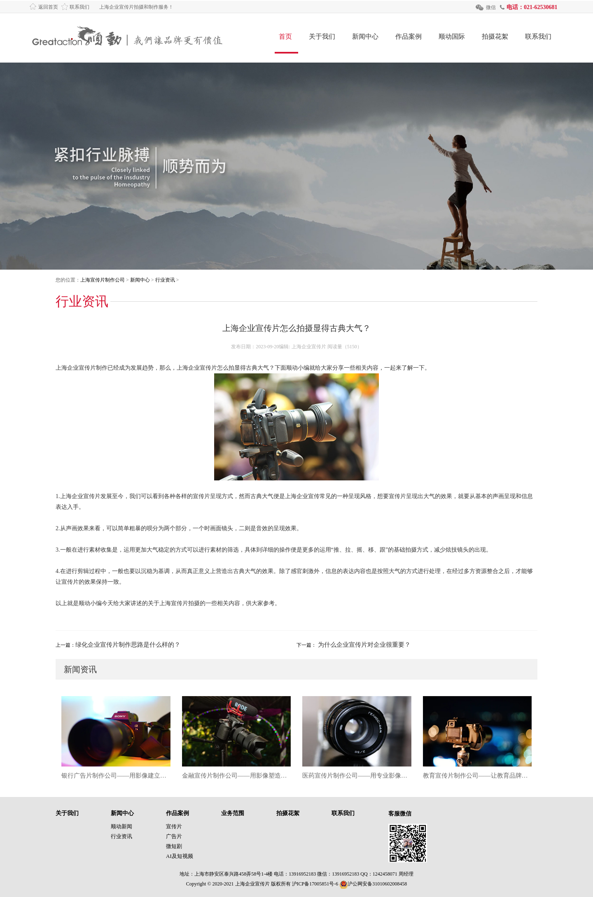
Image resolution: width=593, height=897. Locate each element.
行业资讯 (165, 280)
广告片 (174, 836)
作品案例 (408, 36)
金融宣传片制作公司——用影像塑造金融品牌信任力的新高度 (236, 775)
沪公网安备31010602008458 (373, 884)
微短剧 (174, 846)
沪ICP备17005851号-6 (315, 884)
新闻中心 (365, 36)
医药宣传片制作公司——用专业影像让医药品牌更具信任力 (356, 775)
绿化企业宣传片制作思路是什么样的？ (127, 644)
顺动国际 (452, 36)
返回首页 (48, 7)
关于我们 (322, 36)
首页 (285, 36)
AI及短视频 (179, 856)
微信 (491, 7)
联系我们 (79, 7)
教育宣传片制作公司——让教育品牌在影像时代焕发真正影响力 (477, 775)
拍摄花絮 (495, 36)
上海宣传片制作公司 (102, 280)
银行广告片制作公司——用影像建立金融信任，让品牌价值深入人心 (115, 775)
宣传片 (174, 826)
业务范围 (232, 813)
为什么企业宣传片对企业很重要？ (363, 644)
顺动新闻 (121, 826)
